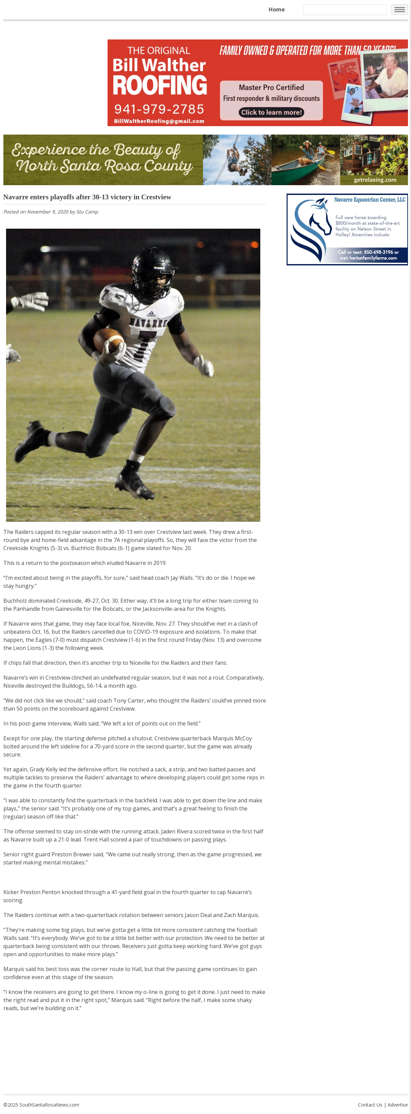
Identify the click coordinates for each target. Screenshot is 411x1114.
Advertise (398, 1105)
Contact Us (370, 1105)
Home (277, 9)
